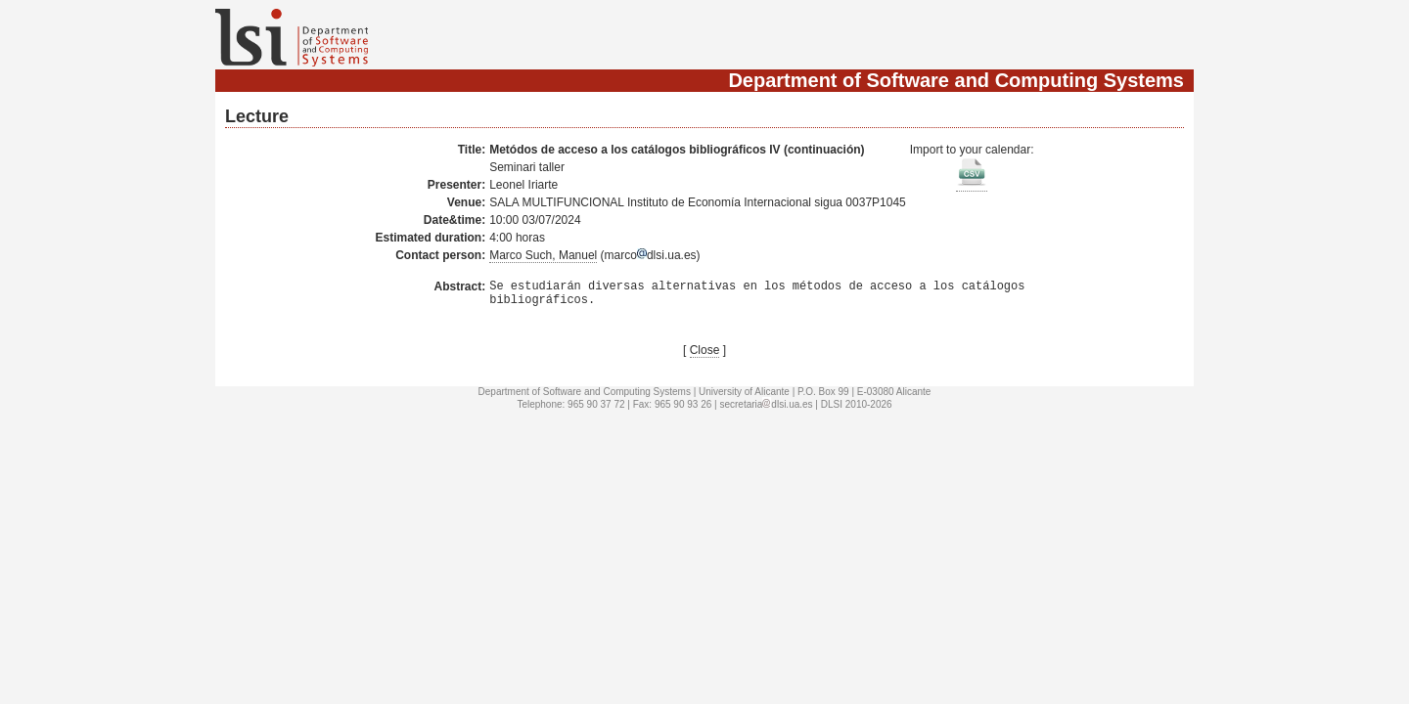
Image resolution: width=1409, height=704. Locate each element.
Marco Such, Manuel (543, 255)
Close (705, 356)
